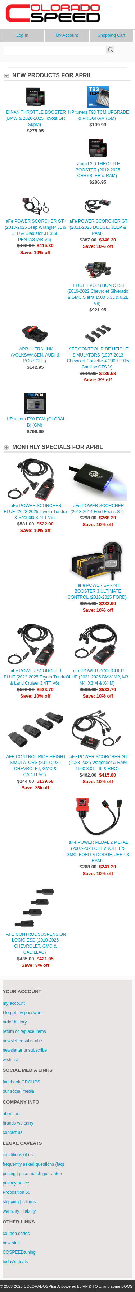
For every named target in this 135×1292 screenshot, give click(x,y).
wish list (10, 1059)
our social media (18, 1091)
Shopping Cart (111, 35)
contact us (13, 1132)
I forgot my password (23, 1012)
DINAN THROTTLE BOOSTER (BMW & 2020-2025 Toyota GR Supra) (35, 118)
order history (15, 1022)
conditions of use (19, 1154)
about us (11, 1113)
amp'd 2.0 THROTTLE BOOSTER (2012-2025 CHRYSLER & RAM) (98, 170)
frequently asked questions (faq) (33, 1164)
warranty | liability (19, 1211)
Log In (22, 35)
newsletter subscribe (22, 1040)
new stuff (11, 1242)
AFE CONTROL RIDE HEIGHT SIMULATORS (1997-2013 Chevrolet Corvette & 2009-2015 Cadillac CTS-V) (98, 358)
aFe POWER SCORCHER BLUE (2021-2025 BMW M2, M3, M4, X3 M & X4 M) (97, 677)
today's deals (15, 1261)
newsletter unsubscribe (25, 1050)
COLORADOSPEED (41, 1286)
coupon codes (16, 1233)
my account (14, 1003)
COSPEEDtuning (19, 1252)
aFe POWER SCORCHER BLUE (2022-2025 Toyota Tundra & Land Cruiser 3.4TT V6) (35, 677)
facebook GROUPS (21, 1081)
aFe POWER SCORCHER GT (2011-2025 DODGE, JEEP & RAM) (98, 227)
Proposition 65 (17, 1192)
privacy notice (16, 1183)
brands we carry (18, 1123)
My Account (67, 35)
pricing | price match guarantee (32, 1173)
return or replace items (24, 1031)
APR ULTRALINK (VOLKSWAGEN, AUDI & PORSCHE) (35, 355)
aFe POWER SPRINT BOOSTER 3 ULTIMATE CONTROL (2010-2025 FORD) (97, 591)
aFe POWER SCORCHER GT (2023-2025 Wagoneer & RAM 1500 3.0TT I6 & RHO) (98, 763)
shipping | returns (19, 1201)
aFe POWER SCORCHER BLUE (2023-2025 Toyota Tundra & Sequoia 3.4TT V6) (35, 511)
